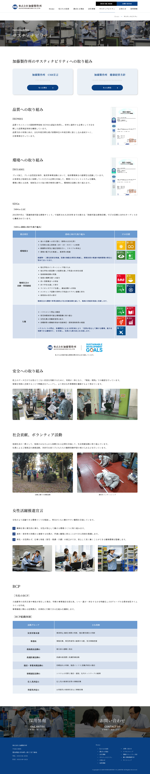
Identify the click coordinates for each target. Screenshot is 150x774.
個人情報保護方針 (129, 757)
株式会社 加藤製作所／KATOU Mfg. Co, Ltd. (27, 6)
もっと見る (43, 88)
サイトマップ (127, 760)
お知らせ (122, 9)
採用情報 (134, 9)
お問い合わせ (127, 4)
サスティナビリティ (107, 9)
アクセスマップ (128, 752)
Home (51, 9)
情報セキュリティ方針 (130, 754)
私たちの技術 (64, 9)
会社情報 (91, 9)
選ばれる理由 (78, 9)
